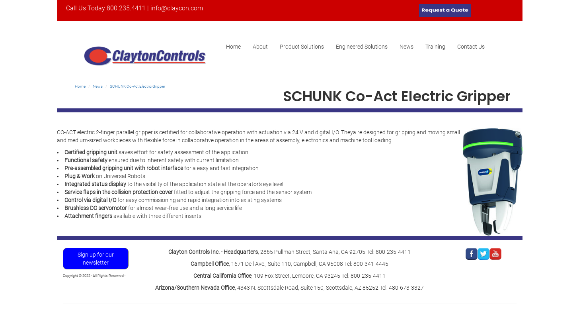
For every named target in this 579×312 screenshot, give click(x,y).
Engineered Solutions (362, 46)
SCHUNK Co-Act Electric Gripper (137, 86)
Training (435, 46)
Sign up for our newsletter (96, 258)
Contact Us (471, 46)
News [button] (406, 46)
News (98, 86)
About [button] (260, 46)
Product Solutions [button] (302, 46)
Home (236, 49)
